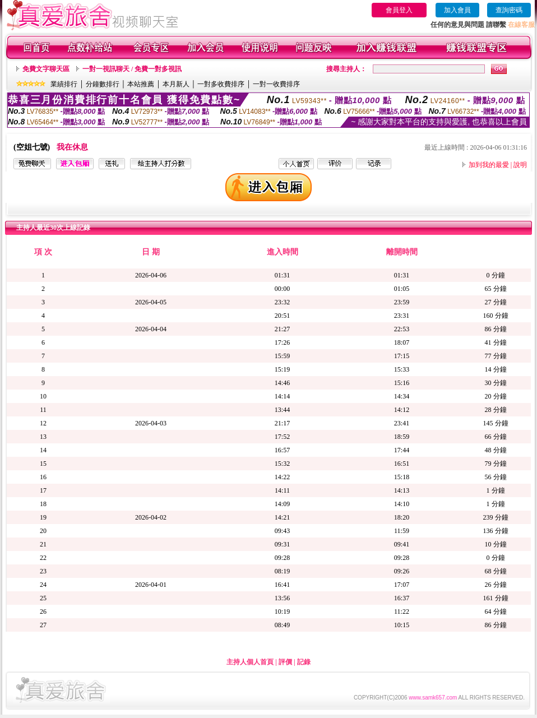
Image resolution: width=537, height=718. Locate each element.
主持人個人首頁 (250, 662)
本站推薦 (140, 84)
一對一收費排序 (276, 84)
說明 (520, 165)
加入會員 (457, 10)
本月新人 (176, 84)
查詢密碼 (509, 10)
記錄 (304, 662)
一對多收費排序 (220, 84)
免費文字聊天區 (46, 69)
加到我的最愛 (489, 165)
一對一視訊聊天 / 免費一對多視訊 (132, 69)
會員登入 (399, 10)
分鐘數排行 (102, 84)
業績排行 (63, 84)
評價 (285, 662)
